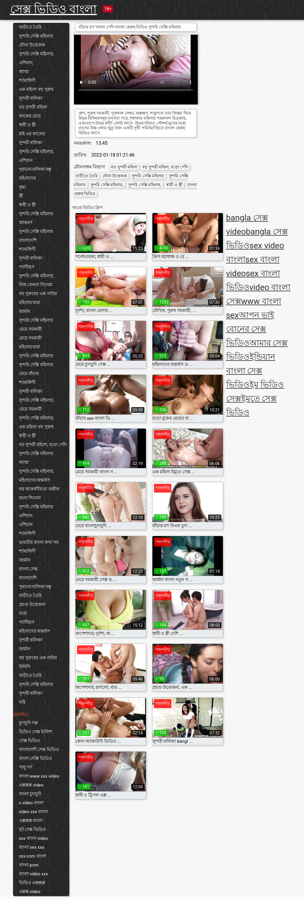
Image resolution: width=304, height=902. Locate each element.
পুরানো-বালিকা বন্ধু (35, 169)
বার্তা (23, 613)
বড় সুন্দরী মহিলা (33, 107)
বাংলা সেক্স (28, 569)
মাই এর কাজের (32, 133)
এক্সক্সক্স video (31, 785)
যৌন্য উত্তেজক (32, 45)
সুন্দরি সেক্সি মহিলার (36, 36)
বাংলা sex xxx (31, 847)
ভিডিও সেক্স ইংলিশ (35, 731)
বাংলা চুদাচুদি (30, 794)
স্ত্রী (21, 196)
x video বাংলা (31, 802)
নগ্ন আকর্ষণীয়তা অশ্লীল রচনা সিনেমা (39, 493)
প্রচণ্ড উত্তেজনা (32, 604)
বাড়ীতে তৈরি (30, 27)
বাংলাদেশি (28, 240)
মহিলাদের (27, 178)
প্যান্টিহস (26, 267)
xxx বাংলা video (33, 838)
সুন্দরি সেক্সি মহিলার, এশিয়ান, (36, 58)
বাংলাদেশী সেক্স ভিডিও (39, 749)
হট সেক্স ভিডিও (32, 829)
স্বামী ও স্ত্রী (27, 125)
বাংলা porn (29, 865)
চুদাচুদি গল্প (28, 723)
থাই (22, 702)
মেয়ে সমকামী (30, 329)
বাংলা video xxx (33, 874)
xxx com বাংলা (32, 856)
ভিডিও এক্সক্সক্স (32, 882)
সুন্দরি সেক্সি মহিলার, (36, 151)
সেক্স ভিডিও (29, 740)
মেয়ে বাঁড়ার (29, 373)
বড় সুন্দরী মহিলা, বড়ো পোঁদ (43, 444)
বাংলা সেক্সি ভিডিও (35, 758)
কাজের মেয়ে (30, 116)
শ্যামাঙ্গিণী (27, 80)
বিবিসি (24, 666)
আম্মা (24, 71)
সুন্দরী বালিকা (31, 98)
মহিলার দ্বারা (29, 302)
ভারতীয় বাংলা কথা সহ (39, 542)
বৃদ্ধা (22, 187)
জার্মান (24, 311)
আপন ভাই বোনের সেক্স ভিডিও (250, 329)
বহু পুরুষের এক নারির (38, 293)
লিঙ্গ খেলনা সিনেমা (35, 284)
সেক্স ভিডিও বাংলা (53, 9)
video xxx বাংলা (33, 811)
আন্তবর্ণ (25, 222)
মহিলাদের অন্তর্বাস (34, 480)
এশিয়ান (26, 160)
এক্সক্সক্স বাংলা (31, 820)
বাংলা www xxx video (39, 776)
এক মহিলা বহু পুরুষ (36, 89)
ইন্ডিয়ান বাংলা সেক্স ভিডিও (250, 371)
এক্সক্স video (30, 891)
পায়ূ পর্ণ (26, 767)
